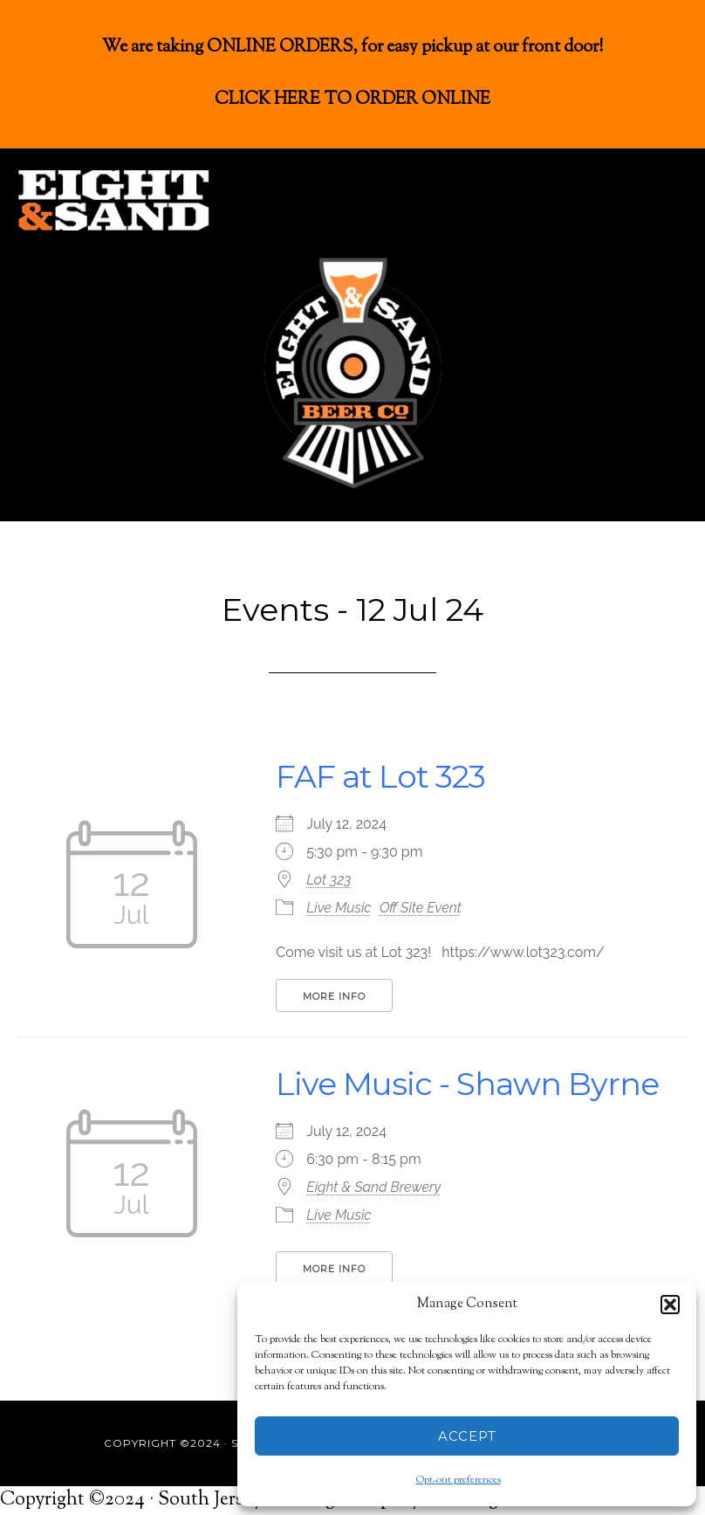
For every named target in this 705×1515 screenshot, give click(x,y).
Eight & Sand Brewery (373, 1187)
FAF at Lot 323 (380, 776)
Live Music (338, 907)
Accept (467, 1436)
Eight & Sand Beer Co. (148, 200)
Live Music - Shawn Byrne (467, 1083)
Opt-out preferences (458, 1480)
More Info (334, 996)
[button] (670, 1304)
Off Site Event (421, 907)
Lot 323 (328, 879)
